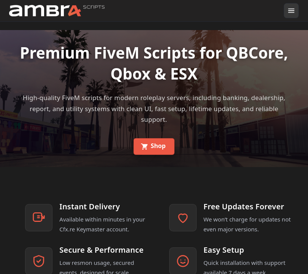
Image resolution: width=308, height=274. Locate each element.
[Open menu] (291, 10)
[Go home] (57, 10)
